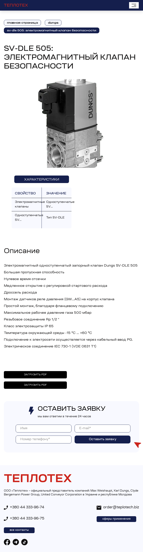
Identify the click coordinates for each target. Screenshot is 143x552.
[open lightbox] (71, 123)
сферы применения (116, 519)
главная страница (22, 22)
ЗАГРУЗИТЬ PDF (35, 374)
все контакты (19, 530)
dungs (53, 22)
